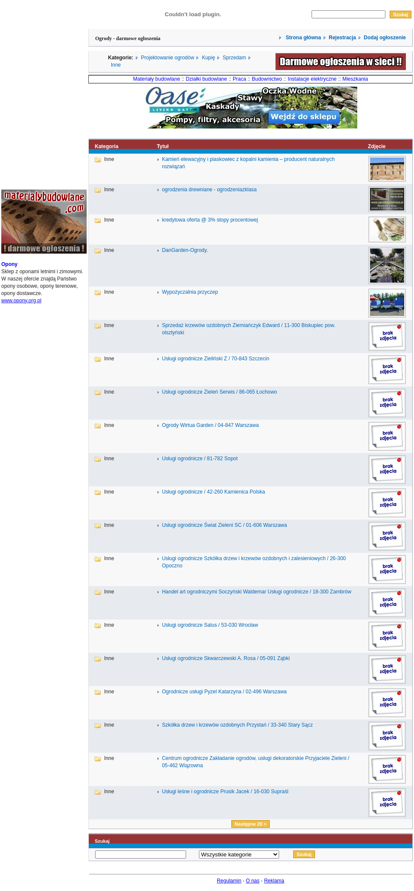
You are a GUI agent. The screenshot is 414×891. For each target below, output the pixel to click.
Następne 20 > (250, 824)
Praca (239, 79)
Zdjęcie (376, 146)
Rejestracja (342, 38)
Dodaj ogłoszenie (385, 38)
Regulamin (229, 881)
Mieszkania (355, 79)
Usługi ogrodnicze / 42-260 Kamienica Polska (213, 492)
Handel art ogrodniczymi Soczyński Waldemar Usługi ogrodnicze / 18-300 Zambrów (256, 592)
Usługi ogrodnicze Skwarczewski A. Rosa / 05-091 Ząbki (225, 658)
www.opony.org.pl (21, 301)
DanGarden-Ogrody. (185, 250)
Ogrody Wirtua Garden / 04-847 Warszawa (210, 425)
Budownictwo (267, 79)
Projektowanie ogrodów (167, 58)
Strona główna (302, 38)
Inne (116, 65)
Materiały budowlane (156, 79)
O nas (252, 881)
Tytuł (163, 146)
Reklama (274, 881)
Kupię (208, 58)
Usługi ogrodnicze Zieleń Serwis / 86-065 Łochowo (219, 392)
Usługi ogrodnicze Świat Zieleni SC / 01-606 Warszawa (224, 525)
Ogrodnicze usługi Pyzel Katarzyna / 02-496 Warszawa (224, 692)
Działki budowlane (206, 79)
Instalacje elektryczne (312, 79)
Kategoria (106, 146)
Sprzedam (234, 58)
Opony (9, 264)
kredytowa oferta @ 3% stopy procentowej (210, 220)
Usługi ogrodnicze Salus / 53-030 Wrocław (210, 625)
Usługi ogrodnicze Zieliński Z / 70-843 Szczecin (215, 359)
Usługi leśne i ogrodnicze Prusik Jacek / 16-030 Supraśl (225, 792)
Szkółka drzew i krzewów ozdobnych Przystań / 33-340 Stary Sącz (237, 725)
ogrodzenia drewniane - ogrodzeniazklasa (209, 190)
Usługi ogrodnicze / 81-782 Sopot (199, 459)
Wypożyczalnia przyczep (190, 292)
